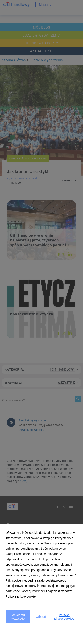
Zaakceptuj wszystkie (17, 616)
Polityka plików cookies (64, 616)
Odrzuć (41, 617)
